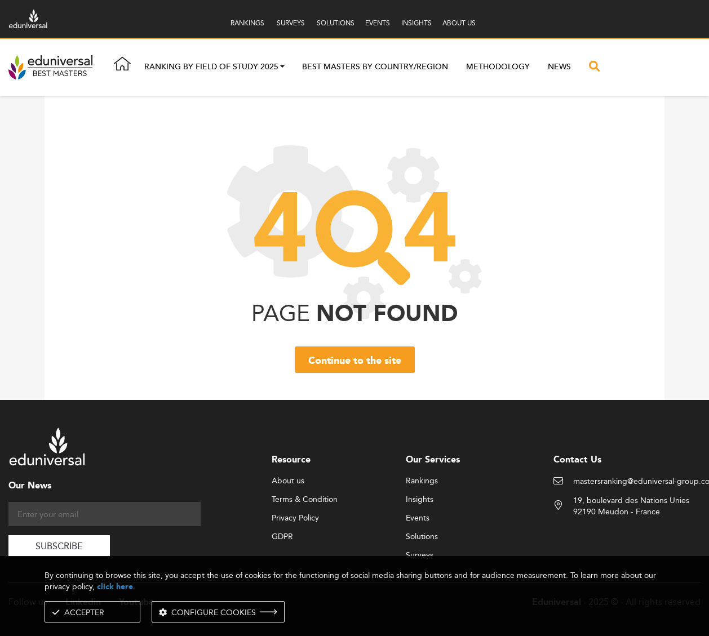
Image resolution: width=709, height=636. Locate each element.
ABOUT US (459, 22)
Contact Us (577, 460)
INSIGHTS (416, 22)
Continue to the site (354, 361)
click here (115, 586)
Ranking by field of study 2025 (211, 67)
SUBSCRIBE (59, 547)
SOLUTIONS (335, 22)
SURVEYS (291, 22)
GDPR (282, 536)
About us (288, 481)
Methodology (498, 67)
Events (417, 518)
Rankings (422, 481)
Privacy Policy (295, 518)
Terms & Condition (305, 499)
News (559, 67)
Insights (419, 499)
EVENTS (377, 22)
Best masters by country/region (375, 67)
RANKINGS (247, 22)
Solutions (422, 536)
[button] (282, 67)
